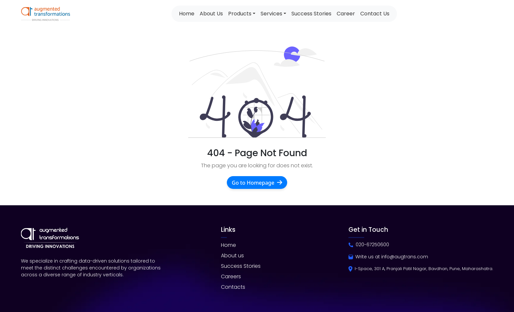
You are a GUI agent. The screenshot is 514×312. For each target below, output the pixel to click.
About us (232, 255)
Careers (231, 276)
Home (186, 13)
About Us (211, 13)
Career (346, 13)
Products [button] (239, 13)
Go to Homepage (257, 182)
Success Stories (311, 13)
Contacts (233, 287)
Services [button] (271, 13)
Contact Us (374, 13)
